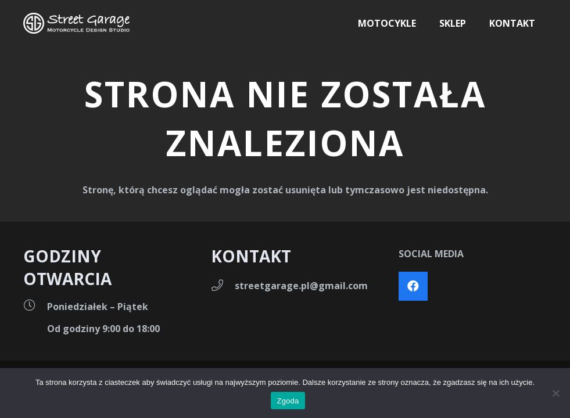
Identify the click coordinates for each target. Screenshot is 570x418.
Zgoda (288, 401)
